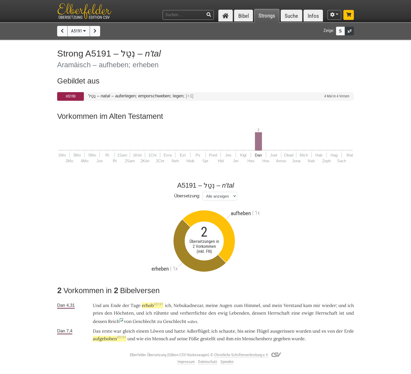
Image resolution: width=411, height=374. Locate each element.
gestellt (208, 339)
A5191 (78, 31)
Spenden (227, 361)
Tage (135, 305)
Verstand (293, 305)
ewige (308, 313)
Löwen (157, 331)
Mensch (160, 339)
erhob (152, 305)
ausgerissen (282, 331)
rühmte (161, 313)
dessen (259, 313)
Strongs (266, 16)
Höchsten (124, 313)
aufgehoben (109, 339)
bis (240, 331)
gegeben (281, 339)
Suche (291, 16)
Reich (114, 321)
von (128, 321)
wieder (329, 305)
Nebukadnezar (188, 305)
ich (168, 305)
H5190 (70, 96)
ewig (223, 313)
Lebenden (239, 313)
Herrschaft (279, 313)
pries (98, 313)
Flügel (263, 331)
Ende (116, 305)
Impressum (186, 361)
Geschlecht (144, 321)
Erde (349, 331)
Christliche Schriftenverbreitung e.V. (241, 355)
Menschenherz (257, 339)
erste (107, 331)
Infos (313, 16)
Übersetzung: (187, 195)
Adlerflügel (198, 331)
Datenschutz (207, 361)
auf (172, 339)
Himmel (252, 305)
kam (307, 305)
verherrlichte (193, 313)
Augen (225, 305)
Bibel (243, 16)
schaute (227, 331)
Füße (194, 339)
